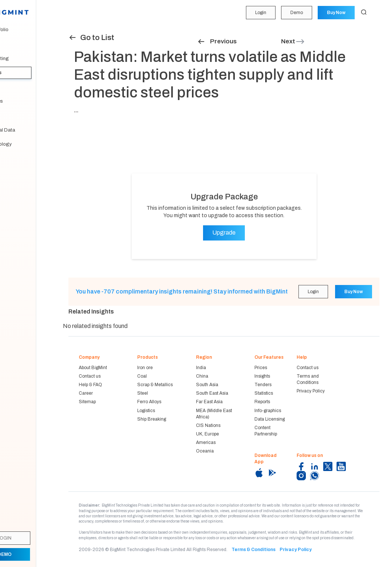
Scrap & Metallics (155, 384)
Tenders (18, 87)
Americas (206, 442)
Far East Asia (209, 401)
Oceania (205, 451)
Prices (260, 367)
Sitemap (87, 401)
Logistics (146, 410)
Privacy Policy (311, 391)
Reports (17, 115)
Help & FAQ (90, 384)
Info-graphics (267, 410)
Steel (142, 393)
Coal (142, 376)
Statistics (19, 101)
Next (293, 41)
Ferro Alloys (149, 401)
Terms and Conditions (308, 379)
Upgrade (224, 232)
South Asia (207, 384)
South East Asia (212, 393)
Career (86, 393)
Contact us (90, 376)
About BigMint (93, 367)
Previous (217, 41)
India (201, 367)
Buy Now (336, 12)
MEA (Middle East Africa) (214, 414)
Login (259, 12)
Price (14, 44)
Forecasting (22, 58)
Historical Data (25, 130)
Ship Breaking (151, 419)
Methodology (23, 144)
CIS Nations (208, 425)
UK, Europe (207, 434)
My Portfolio (22, 29)
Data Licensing (269, 419)
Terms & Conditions (254, 549)
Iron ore (145, 367)
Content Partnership (265, 431)
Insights (18, 72)
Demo (296, 12)
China (202, 376)
